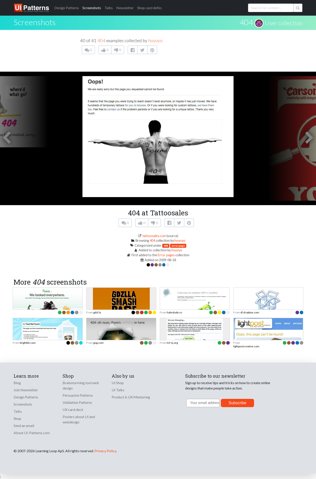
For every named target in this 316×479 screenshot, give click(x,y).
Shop (17, 418)
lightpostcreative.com (246, 346)
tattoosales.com (154, 236)
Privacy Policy (105, 451)
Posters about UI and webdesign (79, 419)
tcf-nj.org (172, 342)
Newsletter (125, 8)
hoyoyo (155, 40)
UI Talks (118, 390)
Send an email (24, 425)
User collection (283, 23)
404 (246, 22)
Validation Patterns (77, 402)
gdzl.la (97, 312)
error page (178, 245)
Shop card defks (149, 8)
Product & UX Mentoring (131, 397)
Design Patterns (26, 397)
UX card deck (73, 409)
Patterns (66, 8)
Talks (109, 8)
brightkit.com (28, 342)
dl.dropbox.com (249, 312)
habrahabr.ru (174, 312)
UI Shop (118, 383)
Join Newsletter (26, 390)
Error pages (166, 255)
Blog (17, 383)
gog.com (98, 342)
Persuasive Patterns (78, 395)
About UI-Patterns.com (32, 433)
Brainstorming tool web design (81, 385)
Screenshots (91, 8)
